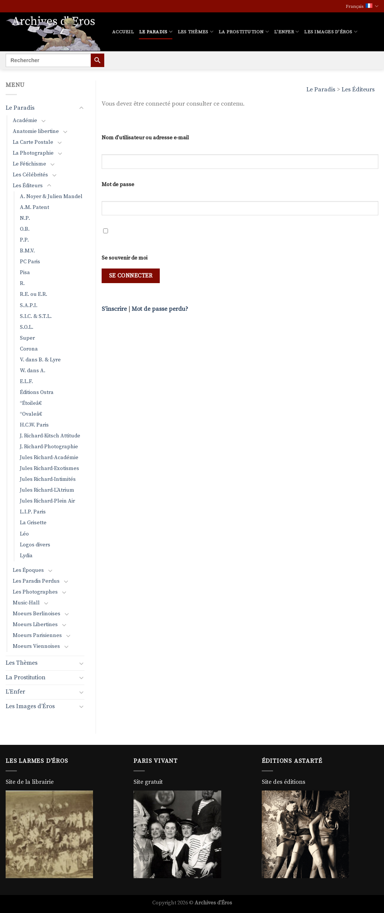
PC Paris (30, 261)
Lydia (26, 555)
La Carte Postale (33, 142)
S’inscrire (114, 309)
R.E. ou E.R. (33, 294)
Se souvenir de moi (124, 258)
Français (362, 6)
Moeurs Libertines (35, 624)
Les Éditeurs (358, 89)
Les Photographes (35, 592)
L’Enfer (286, 31)
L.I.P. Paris (33, 512)
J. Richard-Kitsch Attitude (50, 436)
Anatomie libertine (36, 131)
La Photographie (33, 153)
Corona (29, 349)
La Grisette (33, 522)
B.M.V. (27, 251)
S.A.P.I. (29, 305)
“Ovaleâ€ (32, 414)
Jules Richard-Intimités (48, 479)
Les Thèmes (195, 31)
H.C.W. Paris (34, 425)
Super (27, 338)
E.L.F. (26, 381)
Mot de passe (118, 184)
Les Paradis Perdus (36, 581)
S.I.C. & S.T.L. (36, 316)
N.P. (25, 218)
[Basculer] (81, 108)
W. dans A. (32, 370)
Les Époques (28, 570)
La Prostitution (244, 31)
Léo (24, 534)
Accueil (123, 32)
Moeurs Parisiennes (37, 635)
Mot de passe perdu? (160, 309)
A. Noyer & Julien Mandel (51, 196)
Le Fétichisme (29, 164)
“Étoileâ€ (32, 403)
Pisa (25, 272)
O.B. (25, 229)
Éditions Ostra (37, 392)
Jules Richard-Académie (49, 457)
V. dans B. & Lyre (40, 360)
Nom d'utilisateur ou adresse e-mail (145, 137)
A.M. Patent (34, 207)
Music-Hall (26, 603)
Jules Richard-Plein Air (47, 501)
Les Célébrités (30, 175)
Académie (25, 120)
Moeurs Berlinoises (36, 613)
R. (22, 283)
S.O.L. (26, 327)
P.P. (24, 240)
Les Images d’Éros (330, 31)
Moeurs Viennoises (36, 646)
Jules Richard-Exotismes (49, 468)
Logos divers (35, 545)
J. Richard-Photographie (49, 446)
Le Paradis (155, 31)
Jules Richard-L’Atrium (47, 490)
